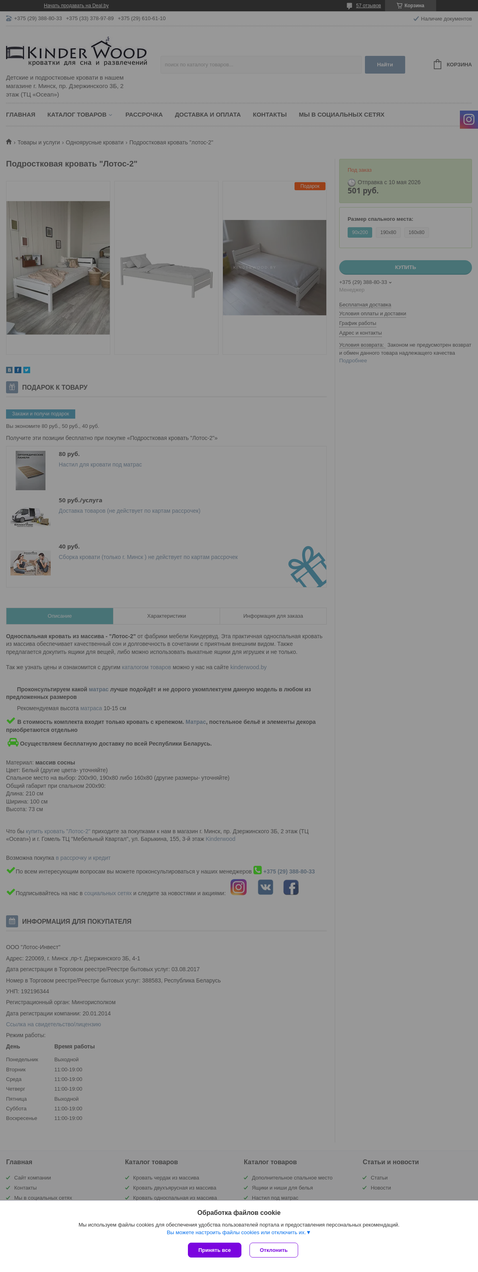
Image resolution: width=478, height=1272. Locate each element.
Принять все (214, 1250)
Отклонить (274, 1250)
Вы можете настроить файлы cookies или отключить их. (236, 1232)
